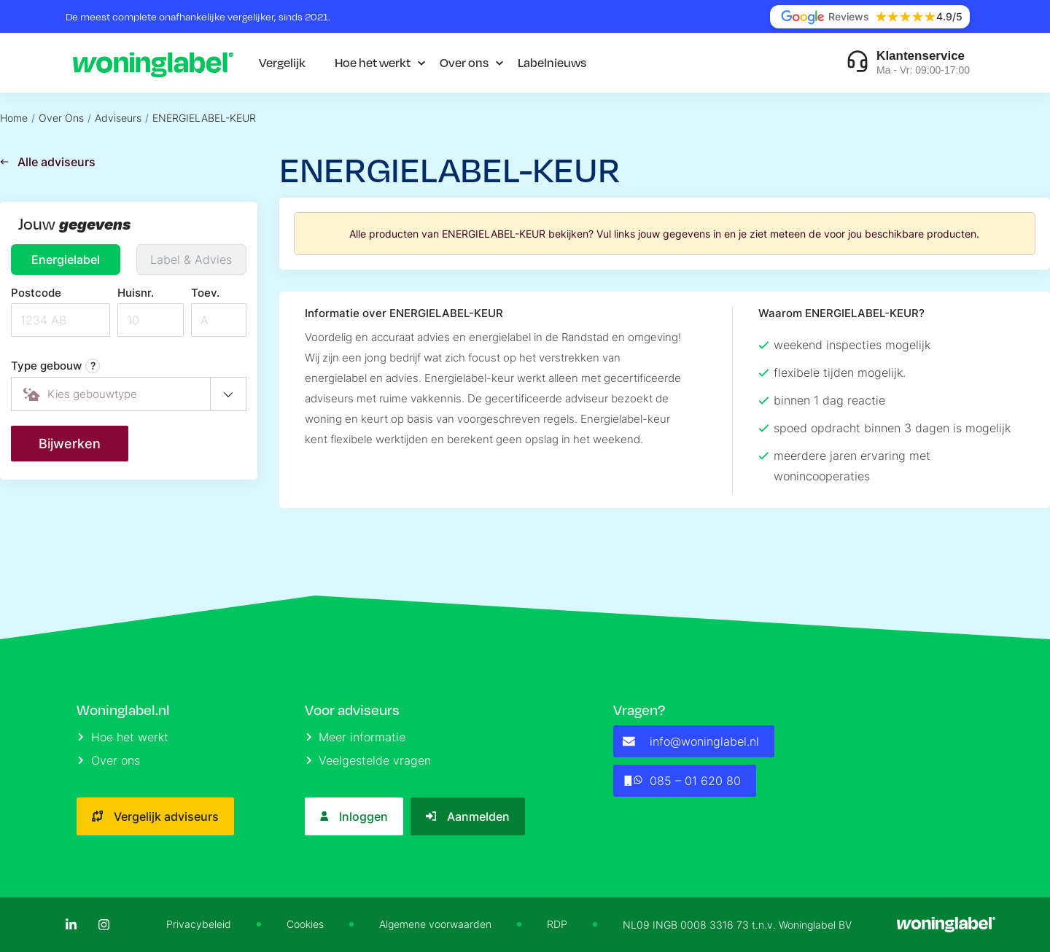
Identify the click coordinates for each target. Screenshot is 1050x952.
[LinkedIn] (71, 924)
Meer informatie (356, 737)
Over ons (464, 62)
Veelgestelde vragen (369, 760)
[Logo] (153, 63)
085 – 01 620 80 (681, 780)
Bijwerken (70, 443)
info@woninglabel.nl (691, 741)
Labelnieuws (552, 62)
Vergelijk (282, 62)
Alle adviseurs (48, 162)
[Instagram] (104, 924)
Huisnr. (135, 293)
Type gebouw (55, 366)
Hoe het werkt (373, 62)
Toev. (205, 293)
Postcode (36, 293)
